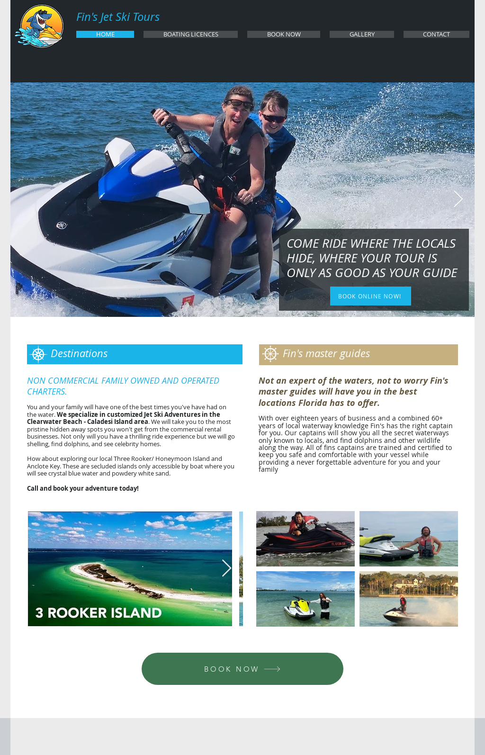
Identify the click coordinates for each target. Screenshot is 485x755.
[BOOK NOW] (242, 669)
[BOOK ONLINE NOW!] (370, 296)
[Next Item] (458, 199)
